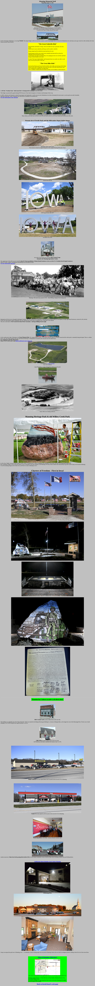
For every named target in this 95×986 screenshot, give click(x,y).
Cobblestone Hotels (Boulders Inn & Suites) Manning (47, 861)
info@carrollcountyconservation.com (24, 340)
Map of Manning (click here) (47, 957)
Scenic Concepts (51, 363)
